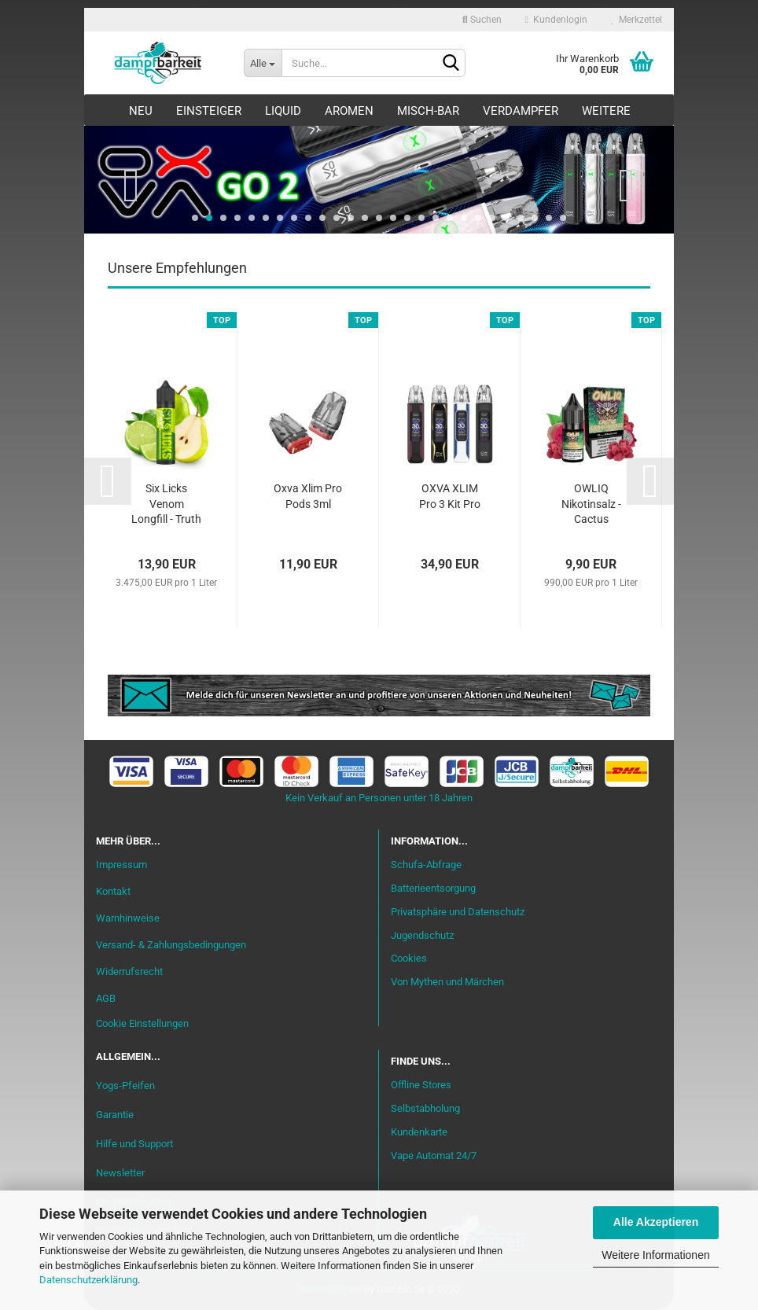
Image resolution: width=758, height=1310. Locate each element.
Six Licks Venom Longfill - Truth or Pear (166, 505)
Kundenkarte (419, 1132)
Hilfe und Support (134, 1144)
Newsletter (120, 1173)
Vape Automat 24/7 (434, 1155)
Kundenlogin (556, 19)
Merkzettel (636, 19)
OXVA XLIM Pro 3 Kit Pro (449, 496)
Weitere (606, 111)
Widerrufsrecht (129, 971)
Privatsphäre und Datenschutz (457, 912)
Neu (141, 111)
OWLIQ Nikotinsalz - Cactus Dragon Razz (591, 505)
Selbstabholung (425, 1108)
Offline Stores (421, 1085)
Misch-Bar (428, 111)
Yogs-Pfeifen (125, 1085)
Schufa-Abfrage (426, 864)
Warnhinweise (128, 918)
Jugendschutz (422, 935)
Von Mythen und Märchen (447, 982)
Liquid (283, 111)
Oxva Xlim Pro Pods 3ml (308, 496)
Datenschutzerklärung (88, 1280)
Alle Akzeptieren (655, 1222)
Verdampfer (520, 111)
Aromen (349, 111)
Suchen (482, 19)
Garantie (115, 1114)
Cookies (409, 958)
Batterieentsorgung (433, 888)
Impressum (121, 864)
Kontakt (113, 891)
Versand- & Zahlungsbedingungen (171, 945)
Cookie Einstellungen (142, 1023)
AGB (106, 998)
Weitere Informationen (655, 1255)
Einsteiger (208, 111)
